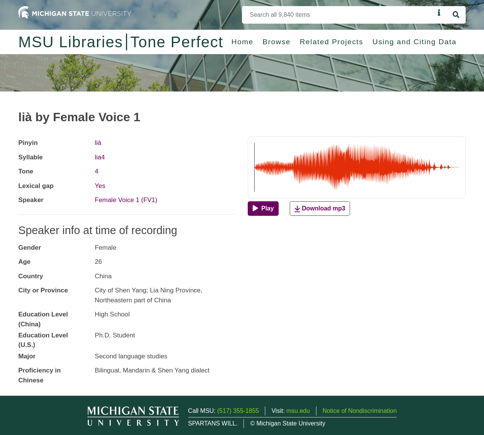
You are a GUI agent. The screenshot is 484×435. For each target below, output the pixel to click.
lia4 (100, 157)
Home (242, 42)
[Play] (263, 208)
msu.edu (298, 411)
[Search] (338, 15)
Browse (277, 42)
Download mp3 (320, 208)
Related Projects (331, 42)
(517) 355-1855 (238, 411)
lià (98, 142)
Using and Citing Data (415, 42)
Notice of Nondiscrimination (360, 411)
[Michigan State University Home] (74, 12)
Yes (100, 185)
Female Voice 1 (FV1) (126, 200)
